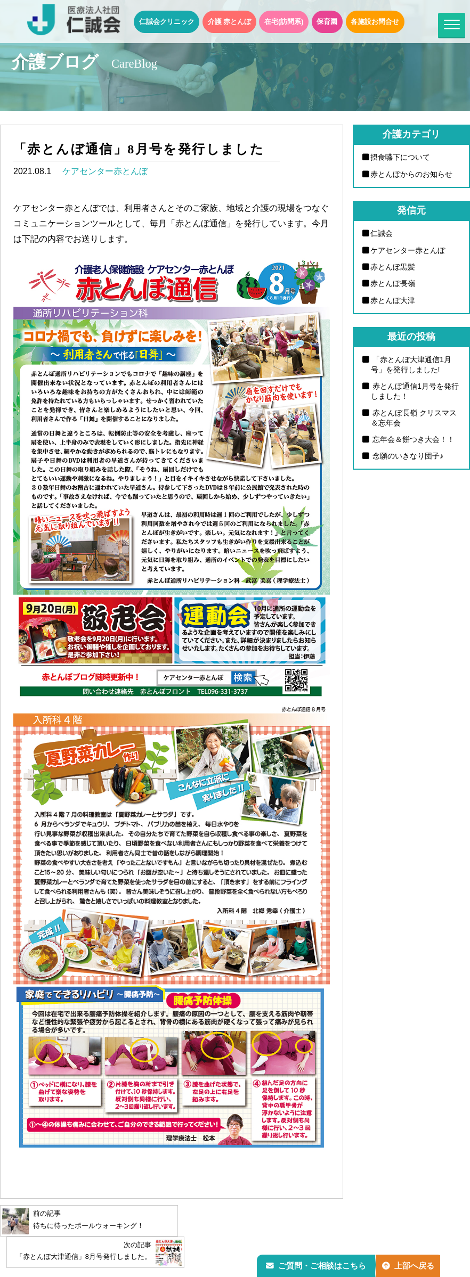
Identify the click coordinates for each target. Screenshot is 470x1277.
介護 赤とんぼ (230, 22)
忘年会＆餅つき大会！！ (413, 440)
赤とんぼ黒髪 (393, 267)
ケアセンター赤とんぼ (105, 171)
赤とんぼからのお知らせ (412, 174)
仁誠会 (382, 233)
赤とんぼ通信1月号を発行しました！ (415, 391)
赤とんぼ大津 (393, 300)
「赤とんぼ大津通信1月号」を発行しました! (411, 365)
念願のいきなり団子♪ (407, 457)
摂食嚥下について (401, 157)
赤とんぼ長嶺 (393, 284)
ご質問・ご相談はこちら (317, 1264)
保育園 (327, 22)
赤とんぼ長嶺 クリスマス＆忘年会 (414, 418)
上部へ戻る (411, 1264)
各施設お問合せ (375, 22)
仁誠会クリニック (167, 22)
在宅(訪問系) (284, 22)
